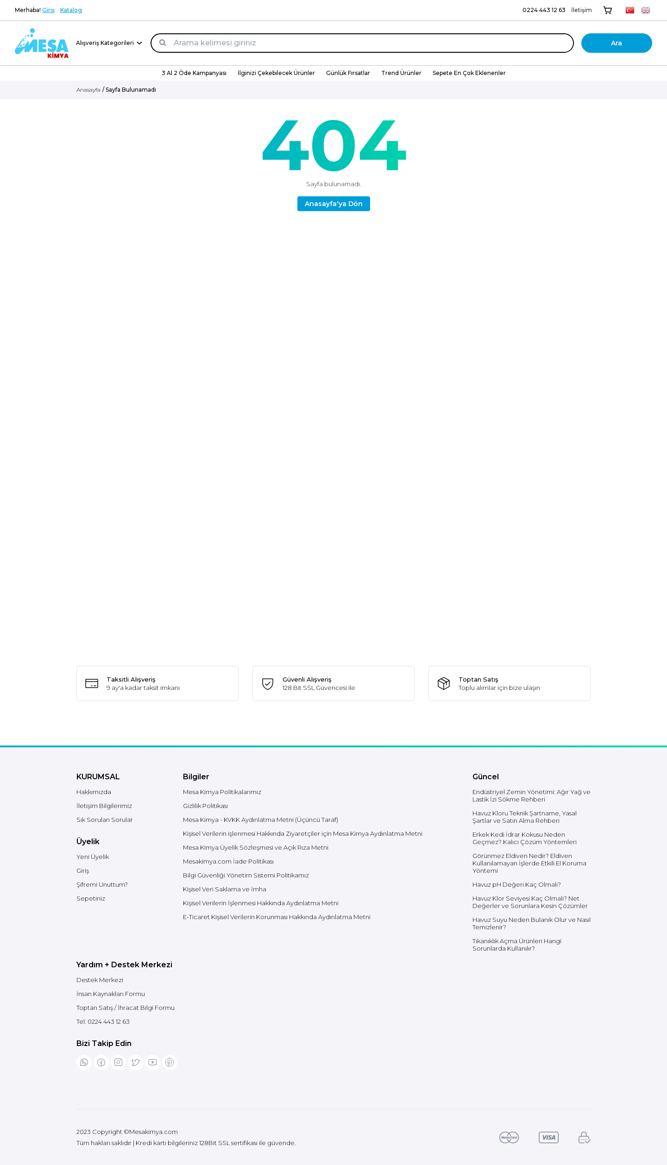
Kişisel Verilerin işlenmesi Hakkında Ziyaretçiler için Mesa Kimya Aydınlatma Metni (302, 833)
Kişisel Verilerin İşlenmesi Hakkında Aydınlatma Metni (261, 903)
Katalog (71, 9)
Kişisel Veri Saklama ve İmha (224, 889)
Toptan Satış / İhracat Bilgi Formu (125, 1007)
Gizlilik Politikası (205, 805)
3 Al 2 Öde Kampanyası (194, 72)
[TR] (629, 10)
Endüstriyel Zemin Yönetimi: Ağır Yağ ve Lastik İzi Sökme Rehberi (531, 795)
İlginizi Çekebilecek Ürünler (276, 72)
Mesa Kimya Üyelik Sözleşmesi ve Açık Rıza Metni (255, 847)
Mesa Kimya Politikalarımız (222, 791)
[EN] (645, 10)
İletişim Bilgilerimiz (104, 805)
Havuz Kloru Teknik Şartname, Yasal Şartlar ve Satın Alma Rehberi (524, 816)
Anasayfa (88, 89)
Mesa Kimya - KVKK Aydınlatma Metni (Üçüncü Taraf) (260, 819)
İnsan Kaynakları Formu (110, 993)
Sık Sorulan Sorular (104, 819)
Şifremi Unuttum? (102, 884)
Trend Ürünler (401, 72)
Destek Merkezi (99, 979)
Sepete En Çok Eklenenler (469, 72)
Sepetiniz (90, 898)
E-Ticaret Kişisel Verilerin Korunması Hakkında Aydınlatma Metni (277, 917)
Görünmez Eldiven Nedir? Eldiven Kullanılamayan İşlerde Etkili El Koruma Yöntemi (529, 863)
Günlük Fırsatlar (348, 72)
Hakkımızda (93, 791)
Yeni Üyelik (92, 856)
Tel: (103, 1021)
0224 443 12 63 (544, 9)
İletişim (581, 9)
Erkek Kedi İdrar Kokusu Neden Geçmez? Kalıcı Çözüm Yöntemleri (524, 838)
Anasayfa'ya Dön (334, 204)
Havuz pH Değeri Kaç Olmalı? (516, 884)
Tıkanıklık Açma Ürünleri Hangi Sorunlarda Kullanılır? (516, 944)
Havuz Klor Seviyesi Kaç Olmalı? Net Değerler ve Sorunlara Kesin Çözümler (530, 902)
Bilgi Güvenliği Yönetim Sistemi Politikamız (246, 875)
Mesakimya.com (153, 1131)
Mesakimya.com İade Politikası (228, 861)
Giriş (48, 9)
